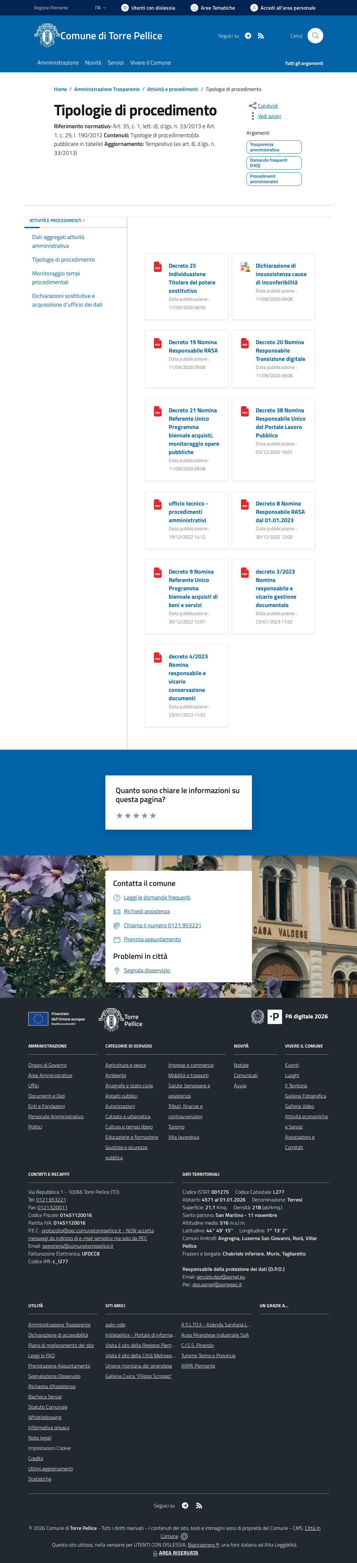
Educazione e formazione (131, 1137)
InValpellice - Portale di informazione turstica (153, 1335)
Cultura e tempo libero (129, 1126)
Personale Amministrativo (56, 1116)
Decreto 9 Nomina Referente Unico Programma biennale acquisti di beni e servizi (193, 588)
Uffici (33, 1085)
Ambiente (115, 1075)
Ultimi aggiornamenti (50, 1468)
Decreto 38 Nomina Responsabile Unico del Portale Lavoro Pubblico (281, 423)
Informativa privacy (48, 1427)
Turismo (176, 1126)
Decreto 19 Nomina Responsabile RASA (193, 346)
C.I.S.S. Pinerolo (197, 1345)
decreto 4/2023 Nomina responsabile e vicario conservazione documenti (188, 677)
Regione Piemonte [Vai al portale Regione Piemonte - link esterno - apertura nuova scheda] (51, 7)
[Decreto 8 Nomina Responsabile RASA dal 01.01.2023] (245, 503)
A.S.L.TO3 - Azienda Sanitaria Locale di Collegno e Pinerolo (243, 1324)
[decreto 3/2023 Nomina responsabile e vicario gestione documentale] (245, 571)
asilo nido (115, 1324)
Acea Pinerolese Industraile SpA (215, 1335)
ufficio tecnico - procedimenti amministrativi (188, 511)
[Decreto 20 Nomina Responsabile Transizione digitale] (245, 342)
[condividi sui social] (262, 106)
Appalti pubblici (121, 1096)
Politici (35, 1126)
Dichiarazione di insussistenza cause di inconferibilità (281, 274)
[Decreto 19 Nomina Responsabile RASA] (158, 342)
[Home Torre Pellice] (102, 35)
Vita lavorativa (183, 1137)
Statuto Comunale (47, 1407)
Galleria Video (299, 1106)
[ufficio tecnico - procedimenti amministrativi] (158, 503)
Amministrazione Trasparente (107, 89)
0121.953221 (51, 1199)
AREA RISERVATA (174, 1553)
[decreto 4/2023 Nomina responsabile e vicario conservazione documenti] (158, 656)
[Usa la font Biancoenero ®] (148, 7)
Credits (35, 1458)
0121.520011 (52, 1207)
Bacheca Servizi (45, 1396)
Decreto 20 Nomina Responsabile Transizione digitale (280, 350)
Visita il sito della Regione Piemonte (143, 1345)
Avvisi (240, 1085)
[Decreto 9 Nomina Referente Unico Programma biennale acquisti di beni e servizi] (158, 571)
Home (60, 89)
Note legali (39, 1438)
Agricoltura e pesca (125, 1065)
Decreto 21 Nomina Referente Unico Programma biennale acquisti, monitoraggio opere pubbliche (194, 431)
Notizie (241, 1065)
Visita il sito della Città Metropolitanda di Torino (155, 1355)
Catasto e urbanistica (127, 1116)
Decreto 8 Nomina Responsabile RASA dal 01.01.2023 (280, 511)
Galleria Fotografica (305, 1096)
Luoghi (292, 1075)
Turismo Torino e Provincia (208, 1355)
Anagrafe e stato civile (129, 1085)
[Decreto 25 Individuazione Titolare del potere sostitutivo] (158, 266)
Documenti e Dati (46, 1096)
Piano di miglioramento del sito (61, 1345)
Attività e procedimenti (172, 89)
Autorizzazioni (120, 1106)
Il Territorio (296, 1085)
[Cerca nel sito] (315, 35)
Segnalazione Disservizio (54, 1376)
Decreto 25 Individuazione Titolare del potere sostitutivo (192, 278)
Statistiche (39, 1479)
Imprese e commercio (191, 1065)
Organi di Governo (47, 1065)
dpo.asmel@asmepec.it (217, 1284)
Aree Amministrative (50, 1075)
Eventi (292, 1065)
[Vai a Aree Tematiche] (213, 7)
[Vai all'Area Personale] (283, 7)
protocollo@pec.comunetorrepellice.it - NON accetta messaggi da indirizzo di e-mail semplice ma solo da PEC (91, 1234)
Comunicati (246, 1075)
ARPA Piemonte (198, 1366)
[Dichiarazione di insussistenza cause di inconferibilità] (245, 266)
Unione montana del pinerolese (138, 1366)
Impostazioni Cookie (49, 1448)
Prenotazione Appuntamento (59, 1366)
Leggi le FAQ (41, 1355)
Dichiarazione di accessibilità (58, 1335)
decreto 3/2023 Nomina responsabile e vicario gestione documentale (276, 588)
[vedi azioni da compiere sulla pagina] (264, 116)
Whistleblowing (44, 1417)
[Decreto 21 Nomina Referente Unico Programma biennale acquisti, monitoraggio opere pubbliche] (158, 410)
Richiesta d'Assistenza (52, 1386)
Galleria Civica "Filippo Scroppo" (138, 1376)
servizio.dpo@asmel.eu (221, 1277)
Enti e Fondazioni (46, 1106)
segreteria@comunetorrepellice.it (77, 1246)
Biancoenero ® (203, 1545)
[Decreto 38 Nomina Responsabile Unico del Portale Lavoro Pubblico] (245, 410)
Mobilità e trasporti (188, 1075)
